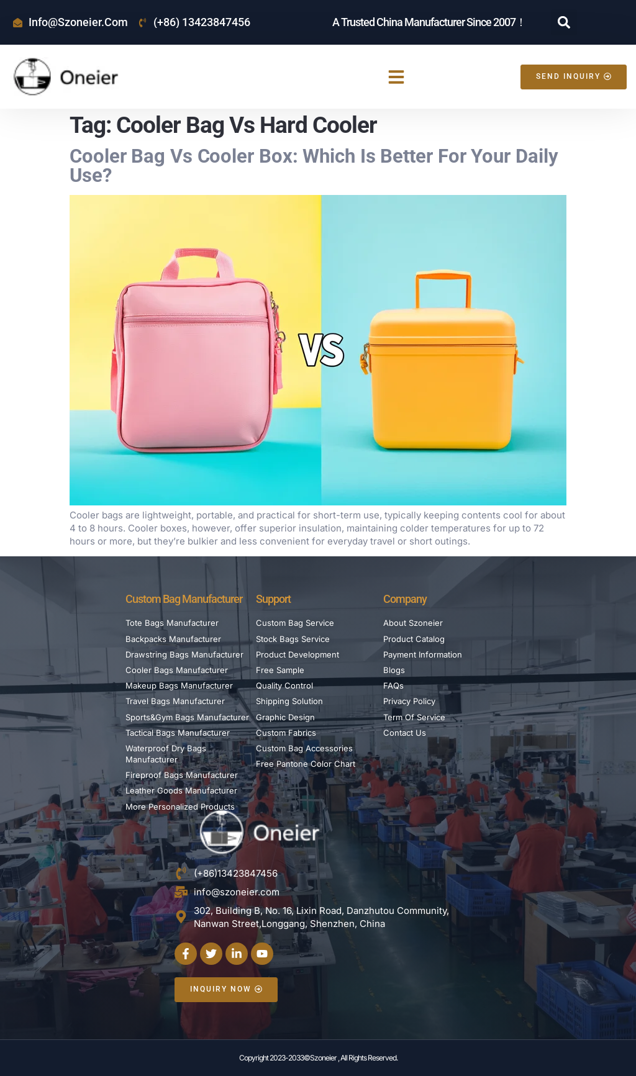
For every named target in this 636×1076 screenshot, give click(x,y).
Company (405, 598)
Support (273, 598)
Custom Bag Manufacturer (183, 598)
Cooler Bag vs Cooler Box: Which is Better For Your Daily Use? (314, 166)
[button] (564, 22)
